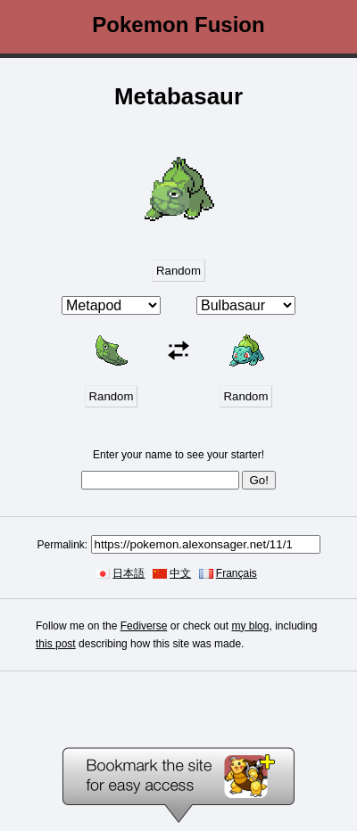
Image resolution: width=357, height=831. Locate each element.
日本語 (128, 573)
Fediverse (144, 626)
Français (236, 573)
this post (56, 644)
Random (178, 270)
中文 (180, 573)
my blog (250, 626)
